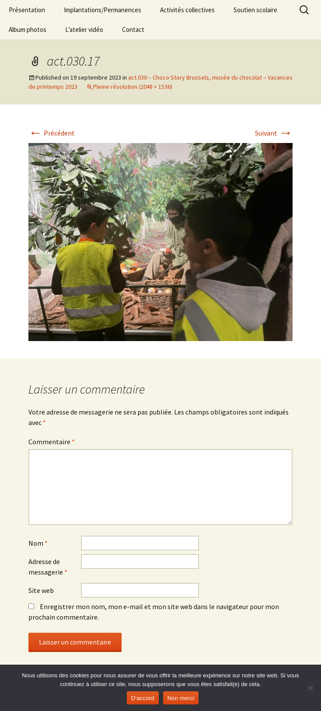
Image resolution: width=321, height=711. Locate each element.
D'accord (142, 698)
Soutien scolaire (255, 10)
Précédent (51, 133)
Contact (133, 29)
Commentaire (51, 441)
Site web (41, 590)
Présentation (27, 10)
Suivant (274, 133)
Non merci (181, 698)
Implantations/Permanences (102, 10)
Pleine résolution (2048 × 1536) (132, 87)
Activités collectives (187, 10)
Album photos (27, 29)
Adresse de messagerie (47, 566)
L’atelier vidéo (84, 29)
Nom (38, 543)
